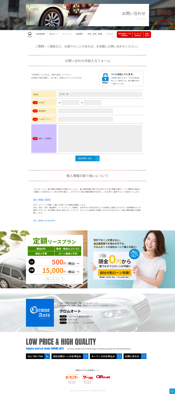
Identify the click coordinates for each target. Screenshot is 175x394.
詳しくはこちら (53, 279)
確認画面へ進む (85, 158)
